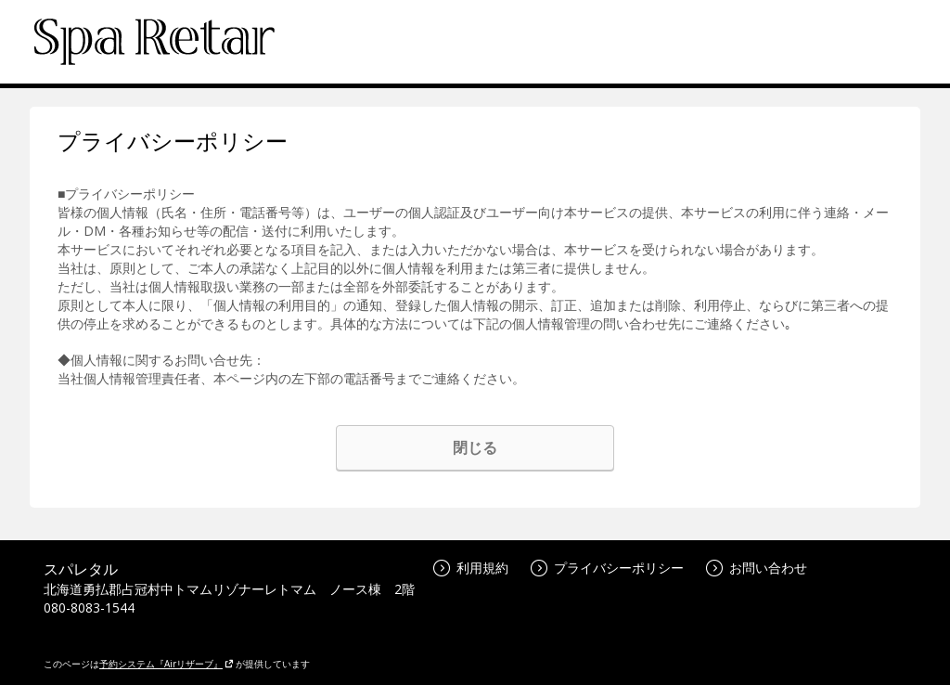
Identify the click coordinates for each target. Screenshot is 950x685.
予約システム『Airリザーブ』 (166, 663)
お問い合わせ (756, 567)
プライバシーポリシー (607, 567)
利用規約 (470, 567)
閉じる (475, 447)
